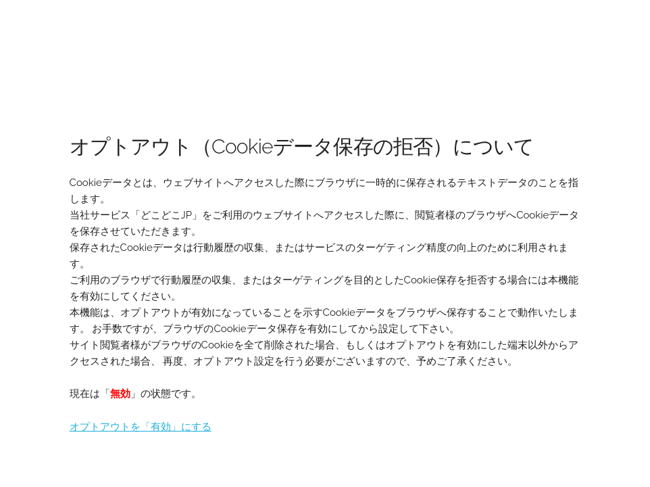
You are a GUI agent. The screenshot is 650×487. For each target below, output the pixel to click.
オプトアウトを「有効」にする (140, 427)
